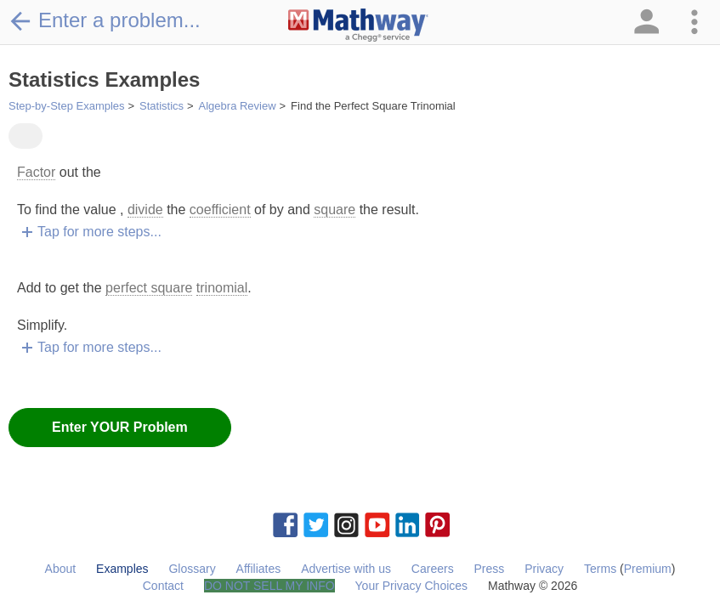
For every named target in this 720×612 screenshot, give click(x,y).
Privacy (544, 568)
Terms (600, 568)
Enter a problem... (105, 20)
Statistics (161, 105)
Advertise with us (346, 568)
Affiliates (258, 568)
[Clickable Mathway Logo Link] (358, 25)
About (61, 568)
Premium (648, 568)
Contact (163, 585)
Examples (122, 568)
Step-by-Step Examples (67, 105)
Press (489, 568)
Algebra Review (237, 105)
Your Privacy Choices (411, 585)
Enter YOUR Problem (120, 427)
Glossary (191, 568)
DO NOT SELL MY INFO (269, 585)
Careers (432, 568)
